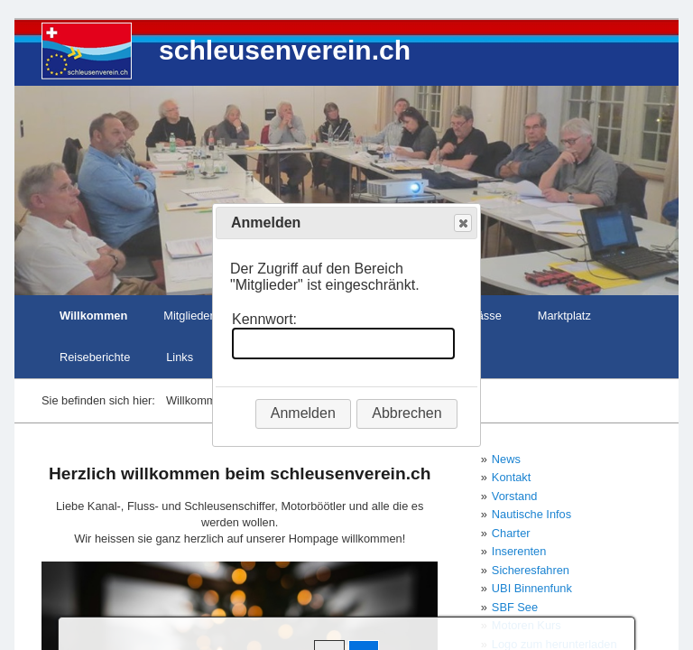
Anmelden (303, 413)
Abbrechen (406, 413)
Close (462, 223)
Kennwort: (264, 319)
